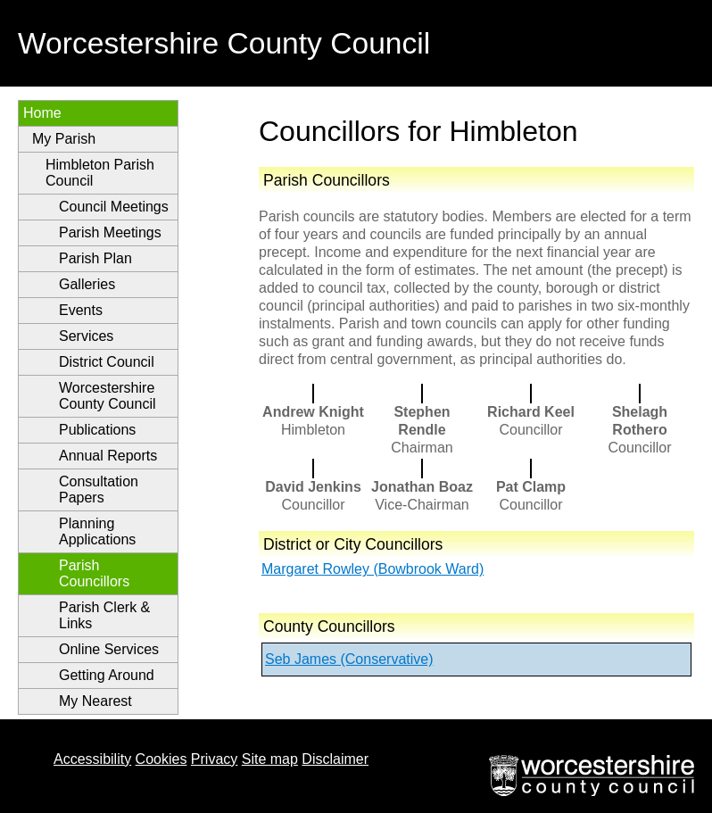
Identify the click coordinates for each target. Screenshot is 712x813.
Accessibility (92, 759)
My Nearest (95, 701)
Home (42, 112)
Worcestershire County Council (107, 395)
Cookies (161, 759)
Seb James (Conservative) (349, 659)
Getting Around (106, 675)
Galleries (87, 284)
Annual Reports (108, 455)
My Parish (63, 138)
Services (86, 336)
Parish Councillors (94, 573)
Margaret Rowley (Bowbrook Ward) (372, 569)
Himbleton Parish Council (100, 172)
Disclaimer (335, 759)
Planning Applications (97, 531)
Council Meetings (114, 206)
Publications (97, 429)
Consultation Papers (98, 489)
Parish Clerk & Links (104, 615)
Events (81, 310)
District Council (106, 361)
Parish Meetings (110, 232)
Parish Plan (95, 258)
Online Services (109, 649)
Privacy (214, 759)
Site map (270, 759)
